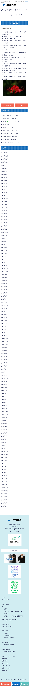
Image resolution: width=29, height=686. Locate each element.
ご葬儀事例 (7, 635)
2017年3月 (4, 476)
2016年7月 (4, 500)
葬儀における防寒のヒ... (11, 115)
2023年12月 (4, 229)
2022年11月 (4, 269)
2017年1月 (4, 482)
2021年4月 (4, 326)
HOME (4, 597)
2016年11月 (4, 488)
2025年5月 (4, 177)
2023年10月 (4, 235)
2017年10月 (4, 454)
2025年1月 (4, 189)
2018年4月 (4, 436)
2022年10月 (4, 272)
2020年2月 (4, 369)
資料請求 (4, 658)
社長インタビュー (7, 668)
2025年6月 (4, 174)
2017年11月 (4, 451)
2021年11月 (4, 305)
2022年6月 (4, 284)
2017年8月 (4, 460)
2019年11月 (4, 378)
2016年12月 (4, 485)
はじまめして (8, 124)
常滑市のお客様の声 (9, 644)
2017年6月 (4, 466)
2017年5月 (4, 469)
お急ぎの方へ (5, 624)
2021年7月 (4, 317)
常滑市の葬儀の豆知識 (10, 651)
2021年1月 (4, 335)
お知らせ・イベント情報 (8, 656)
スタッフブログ (6, 665)
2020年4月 (4, 363)
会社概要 (14, 550)
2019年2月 (4, 405)
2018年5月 (4, 433)
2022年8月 (4, 278)
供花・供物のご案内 (7, 627)
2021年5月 (4, 323)
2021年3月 (4, 329)
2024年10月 (4, 199)
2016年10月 (4, 491)
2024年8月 (4, 205)
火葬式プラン (7, 633)
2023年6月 (4, 247)
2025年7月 (4, 171)
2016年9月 (4, 494)
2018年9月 (4, 421)
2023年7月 (4, 244)
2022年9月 (4, 275)
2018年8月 (4, 424)
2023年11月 (4, 232)
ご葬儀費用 (5, 631)
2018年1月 (4, 445)
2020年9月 (4, 348)
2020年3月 (4, 366)
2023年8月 (4, 241)
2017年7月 (4, 463)
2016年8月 (4, 497)
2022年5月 (4, 287)
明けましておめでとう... (11, 118)
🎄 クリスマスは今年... (10, 121)
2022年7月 (4, 281)
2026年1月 (4, 153)
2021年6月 (4, 320)
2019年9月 (4, 384)
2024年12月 (4, 192)
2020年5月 (4, 360)
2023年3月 (4, 256)
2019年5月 (4, 396)
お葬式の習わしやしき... (11, 130)
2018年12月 (4, 412)
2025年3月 (4, 183)
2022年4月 (4, 290)
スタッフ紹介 (5, 663)
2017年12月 (4, 448)
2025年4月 (4, 180)
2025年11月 (4, 159)
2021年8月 (4, 314)
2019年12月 (4, 375)
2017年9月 (4, 457)
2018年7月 (4, 427)
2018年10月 (4, 418)
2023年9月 (4, 238)
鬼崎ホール (7, 613)
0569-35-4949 (14, 532)
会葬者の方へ (5, 670)
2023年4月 (4, 253)
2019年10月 (4, 381)
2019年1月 (4, 409)
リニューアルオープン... (11, 127)
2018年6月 (4, 430)
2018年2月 (4, 442)
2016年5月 (4, 506)
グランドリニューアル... (11, 142)
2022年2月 (4, 296)
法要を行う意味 (8, 139)
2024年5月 (4, 214)
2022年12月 (4, 265)
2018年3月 (4, 439)
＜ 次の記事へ (7, 105)
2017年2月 (4, 479)
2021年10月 (4, 308)
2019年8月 (4, 387)
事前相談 (4, 661)
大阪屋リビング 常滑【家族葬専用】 (13, 611)
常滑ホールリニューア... (11, 133)
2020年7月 (4, 354)
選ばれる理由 (5, 599)
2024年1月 (4, 226)
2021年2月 (4, 332)
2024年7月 (4, 208)
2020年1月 (4, 372)
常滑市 (4, 606)
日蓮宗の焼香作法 (9, 136)
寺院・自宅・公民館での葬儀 (10, 620)
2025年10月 (4, 162)
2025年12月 (4, 156)
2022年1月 (4, 299)
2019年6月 (4, 393)
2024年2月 (4, 223)
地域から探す (5, 604)
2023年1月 (4, 262)
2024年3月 (4, 220)
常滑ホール (7, 609)
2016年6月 (4, 503)
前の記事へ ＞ (21, 105)
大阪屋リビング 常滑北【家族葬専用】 (14, 616)
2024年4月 (4, 217)
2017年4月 (4, 472)
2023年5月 (4, 250)
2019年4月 (4, 399)
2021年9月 (4, 311)
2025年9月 (4, 165)
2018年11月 (4, 415)
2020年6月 (4, 357)
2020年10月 (4, 345)
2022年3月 (4, 293)
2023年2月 (4, 259)
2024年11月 (4, 195)
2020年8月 (4, 351)
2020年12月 (4, 339)
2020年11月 (4, 342)
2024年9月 (4, 202)
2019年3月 (4, 402)
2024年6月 (4, 211)
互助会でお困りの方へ (10, 638)
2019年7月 (4, 390)
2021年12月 (4, 302)
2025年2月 (4, 186)
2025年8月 (4, 168)
